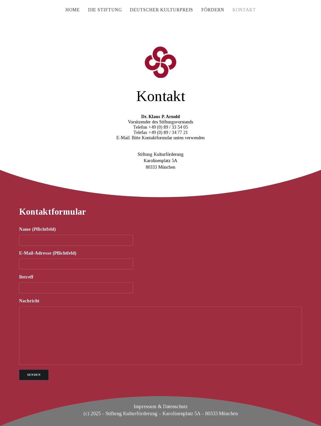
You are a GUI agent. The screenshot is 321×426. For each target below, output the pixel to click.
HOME (72, 9)
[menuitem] (72, 10)
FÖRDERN (212, 9)
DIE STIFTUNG (105, 9)
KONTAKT (244, 9)
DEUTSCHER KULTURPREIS (161, 9)
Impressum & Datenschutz (161, 406)
